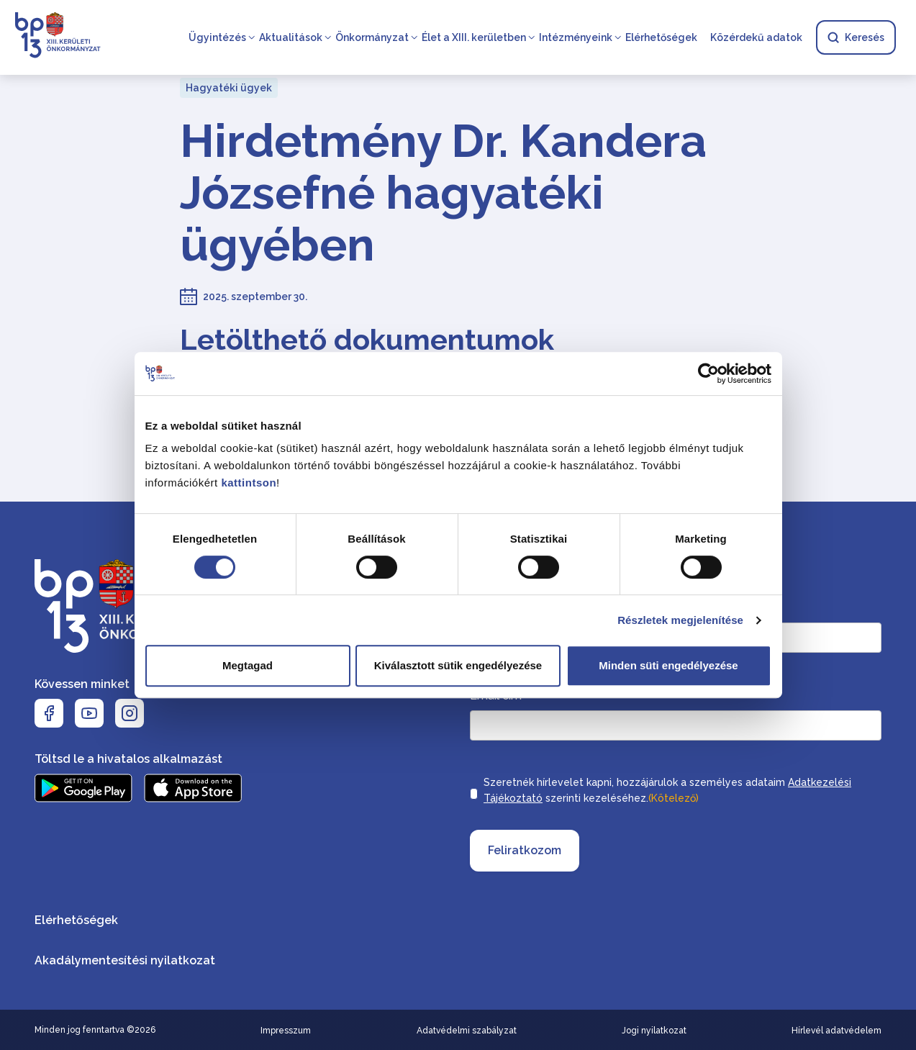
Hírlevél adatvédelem (836, 1031)
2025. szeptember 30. (255, 296)
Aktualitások (290, 37)
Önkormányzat (372, 37)
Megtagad (247, 665)
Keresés (855, 37)
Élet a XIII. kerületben (474, 37)
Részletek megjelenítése (680, 620)
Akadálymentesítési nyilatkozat (125, 960)
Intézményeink (575, 37)
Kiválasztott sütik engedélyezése (458, 665)
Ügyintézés (217, 37)
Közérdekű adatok (756, 37)
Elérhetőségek (661, 37)
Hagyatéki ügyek (229, 88)
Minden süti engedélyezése (668, 665)
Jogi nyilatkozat (654, 1031)
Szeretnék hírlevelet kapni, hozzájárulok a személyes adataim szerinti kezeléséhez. (667, 792)
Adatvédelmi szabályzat (467, 1031)
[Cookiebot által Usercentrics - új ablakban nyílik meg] (708, 373)
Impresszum (285, 1031)
